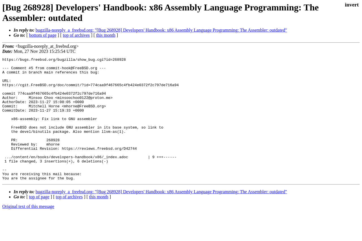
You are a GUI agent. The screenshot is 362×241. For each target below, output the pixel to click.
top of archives (76, 35)
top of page (39, 221)
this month (105, 35)
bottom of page (43, 35)
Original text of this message (28, 231)
